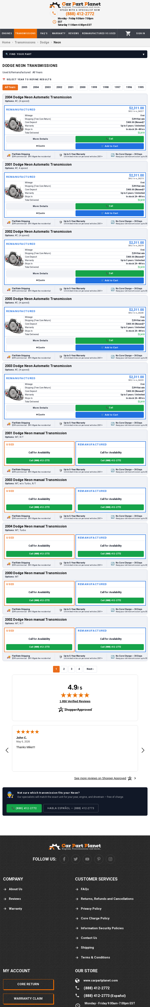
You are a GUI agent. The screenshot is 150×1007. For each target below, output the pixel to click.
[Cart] (128, 33)
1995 (141, 87)
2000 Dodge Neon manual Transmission (36, 573)
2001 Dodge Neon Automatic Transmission (38, 164)
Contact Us (86, 938)
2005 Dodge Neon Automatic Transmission (38, 299)
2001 (71, 87)
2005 (24, 87)
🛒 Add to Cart (109, 146)
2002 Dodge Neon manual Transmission (36, 619)
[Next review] (143, 750)
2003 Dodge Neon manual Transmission (36, 480)
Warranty (12, 909)
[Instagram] (110, 859)
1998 (106, 87)
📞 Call (109, 139)
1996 (129, 87)
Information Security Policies (99, 928)
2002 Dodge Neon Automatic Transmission (38, 231)
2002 (59, 87)
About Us (12, 889)
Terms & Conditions (92, 957)
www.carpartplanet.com (101, 980)
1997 (117, 87)
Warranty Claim (28, 998)
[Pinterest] (98, 859)
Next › (90, 669)
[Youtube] (87, 859)
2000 (82, 87)
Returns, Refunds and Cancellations (104, 899)
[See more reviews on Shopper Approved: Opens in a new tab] (100, 778)
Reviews (12, 899)
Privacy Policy (88, 909)
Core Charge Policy (92, 918)
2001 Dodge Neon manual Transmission (36, 433)
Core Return (28, 984)
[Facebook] (64, 859)
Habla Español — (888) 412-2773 (70, 808)
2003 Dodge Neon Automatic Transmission (38, 366)
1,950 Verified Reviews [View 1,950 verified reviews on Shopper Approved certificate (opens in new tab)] (75, 701)
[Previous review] (7, 750)
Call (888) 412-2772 (39, 460)
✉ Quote (40, 146)
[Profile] (140, 33)
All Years (10, 87)
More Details (40, 139)
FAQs (82, 889)
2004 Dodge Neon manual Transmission (36, 526)
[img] (75, 695)
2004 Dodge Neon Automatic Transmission (38, 97)
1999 (94, 87)
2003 (48, 87)
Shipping (84, 948)
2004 (36, 87)
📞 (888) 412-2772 (24, 808)
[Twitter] (75, 859)
